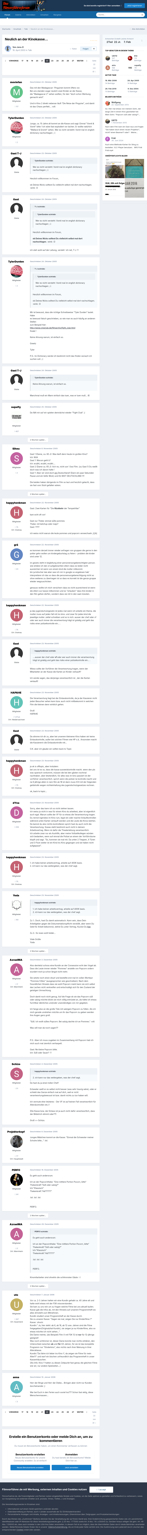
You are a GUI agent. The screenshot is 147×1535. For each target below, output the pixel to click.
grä (16, 544)
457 (16, 431)
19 (32, 61)
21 (42, 61)
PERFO (16, 1170)
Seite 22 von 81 (94, 66)
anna (16, 1377)
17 (22, 61)
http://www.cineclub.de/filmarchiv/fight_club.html (52, 328)
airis (114, 65)
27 (73, 61)
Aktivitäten (30, 15)
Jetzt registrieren (134, 5)
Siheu (16, 448)
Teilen (73, 49)
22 (47, 61)
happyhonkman (16, 502)
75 (16, 527)
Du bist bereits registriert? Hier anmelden (103, 5)
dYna (16, 802)
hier (89, 927)
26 (68, 61)
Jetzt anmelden (71, 1467)
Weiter (80, 61)
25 (63, 61)
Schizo (16, 1064)
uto (16, 1294)
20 (37, 61)
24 (57, 61)
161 (16, 920)
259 (16, 827)
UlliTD (114, 56)
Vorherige (14, 61)
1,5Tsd (16, 717)
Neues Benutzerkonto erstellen (30, 1467)
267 (16, 1319)
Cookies (20, 1530)
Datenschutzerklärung (57, 1527)
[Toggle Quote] (33, 160)
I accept (101, 1489)
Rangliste (57, 15)
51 (16, 1088)
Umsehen (44, 15)
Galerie (18, 15)
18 (27, 61)
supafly (16, 407)
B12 (135, 56)
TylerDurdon (16, 117)
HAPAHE (16, 692)
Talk (30, 50)
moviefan (16, 82)
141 (16, 1194)
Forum (7, 16)
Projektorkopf (16, 1131)
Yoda (16, 895)
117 (16, 106)
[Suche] (109, 15)
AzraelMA (16, 959)
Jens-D (20, 47)
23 (52, 61)
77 (16, 1156)
